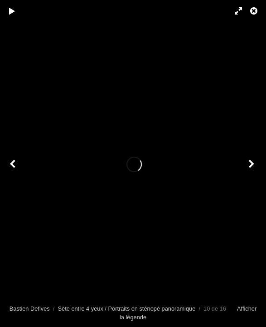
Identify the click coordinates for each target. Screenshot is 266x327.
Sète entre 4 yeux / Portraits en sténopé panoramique (127, 308)
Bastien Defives (30, 308)
